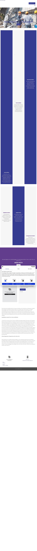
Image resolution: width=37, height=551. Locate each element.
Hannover (4, 365)
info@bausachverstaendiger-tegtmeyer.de (28, 360)
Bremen (4, 364)
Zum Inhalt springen (2, 0)
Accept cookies (10, 294)
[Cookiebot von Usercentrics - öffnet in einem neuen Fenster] (31, 266)
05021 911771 (18, 263)
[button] (32, 3)
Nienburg (7, 365)
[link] (9, 289)
